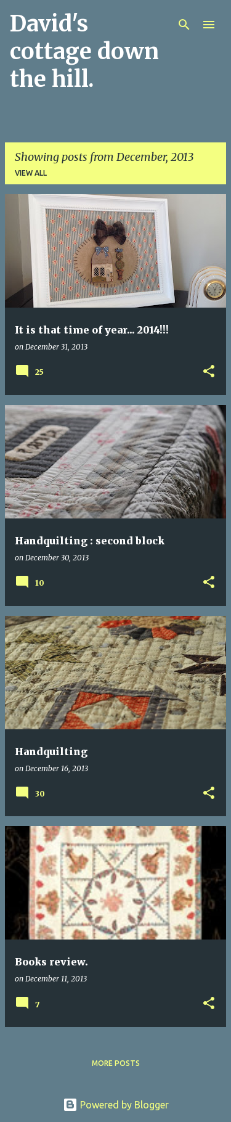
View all (31, 173)
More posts (116, 1063)
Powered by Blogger (116, 1104)
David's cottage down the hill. (84, 51)
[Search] (184, 24)
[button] (208, 372)
